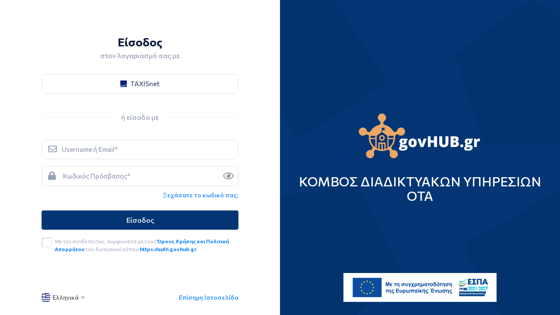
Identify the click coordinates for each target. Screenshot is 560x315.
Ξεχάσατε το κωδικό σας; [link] (200, 195)
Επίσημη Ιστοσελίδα (208, 297)
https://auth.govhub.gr (168, 249)
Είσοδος (140, 220)
